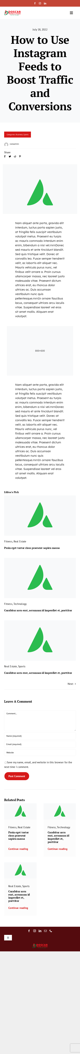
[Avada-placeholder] (40, 496)
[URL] (40, 752)
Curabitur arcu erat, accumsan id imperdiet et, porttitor (38, 610)
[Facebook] (4, 159)
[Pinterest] (19, 159)
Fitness (8, 541)
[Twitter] (9, 159)
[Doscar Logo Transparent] (12, 11)
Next (70, 683)
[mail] (45, 930)
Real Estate (20, 541)
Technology (20, 604)
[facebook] (35, 3)
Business (19, 134)
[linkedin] (45, 3)
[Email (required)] (40, 744)
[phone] (50, 930)
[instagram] (40, 3)
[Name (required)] (40, 735)
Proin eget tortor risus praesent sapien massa (32, 548)
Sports (25, 134)
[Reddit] (14, 159)
